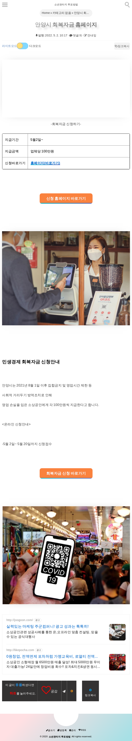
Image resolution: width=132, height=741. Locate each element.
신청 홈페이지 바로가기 (66, 198)
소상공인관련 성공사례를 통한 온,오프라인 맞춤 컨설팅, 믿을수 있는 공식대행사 (52, 634)
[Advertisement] (66, 88)
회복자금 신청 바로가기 (66, 473)
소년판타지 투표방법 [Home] (66, 4)
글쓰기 (50, 730)
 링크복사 (122, 46)
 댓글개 (75, 35)
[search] (127, 4)
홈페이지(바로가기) (45, 163)
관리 (72, 730)
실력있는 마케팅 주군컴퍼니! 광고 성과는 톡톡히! (47, 626)
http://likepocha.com (20, 650)
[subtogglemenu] (5, 4)
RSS (82, 730)
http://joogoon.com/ (19, 620)
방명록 (62, 730)
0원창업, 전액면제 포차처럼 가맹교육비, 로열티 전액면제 (52, 657)
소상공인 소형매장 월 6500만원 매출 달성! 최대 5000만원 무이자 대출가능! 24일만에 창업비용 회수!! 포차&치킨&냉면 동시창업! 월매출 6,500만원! (53, 664)
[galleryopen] (66, 278)
